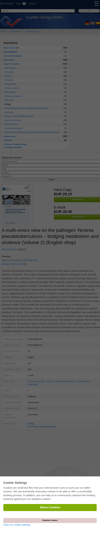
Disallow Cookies (49, 520)
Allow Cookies (50, 507)
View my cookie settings (16, 524)
